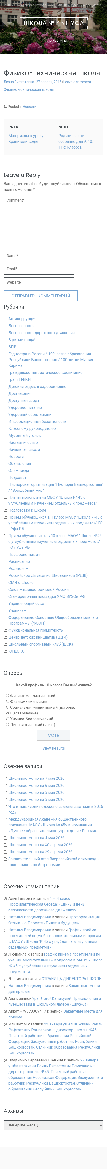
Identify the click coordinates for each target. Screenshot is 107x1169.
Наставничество (23, 442)
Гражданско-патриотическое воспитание (45, 372)
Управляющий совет (27, 603)
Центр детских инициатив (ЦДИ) (38, 637)
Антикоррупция (22, 319)
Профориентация (24, 554)
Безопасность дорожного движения (41, 333)
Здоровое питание (25, 407)
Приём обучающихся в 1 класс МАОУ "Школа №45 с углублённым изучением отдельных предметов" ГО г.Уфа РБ (55, 523)
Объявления (19, 463)
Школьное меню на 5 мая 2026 (36, 792)
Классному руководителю (32, 428)
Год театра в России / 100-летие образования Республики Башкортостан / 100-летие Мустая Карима (50, 360)
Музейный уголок (24, 435)
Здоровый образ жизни (29, 414)
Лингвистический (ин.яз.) (32, 724)
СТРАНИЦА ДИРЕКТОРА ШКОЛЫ (72, 978)
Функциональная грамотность (35, 630)
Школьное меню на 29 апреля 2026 (40, 852)
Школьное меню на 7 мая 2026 (36, 778)
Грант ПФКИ (19, 379)
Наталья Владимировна (29, 917)
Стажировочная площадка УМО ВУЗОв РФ (46, 596)
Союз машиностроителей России (38, 589)
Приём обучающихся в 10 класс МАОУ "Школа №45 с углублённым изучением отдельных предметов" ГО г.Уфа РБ (55, 542)
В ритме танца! (21, 340)
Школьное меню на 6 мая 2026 (36, 785)
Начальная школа (24, 449)
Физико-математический (32, 695)
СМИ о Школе (21, 582)
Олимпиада (18, 470)
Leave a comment (77, 82)
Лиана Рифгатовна (19, 82)
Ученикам (17, 610)
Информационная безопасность (37, 421)
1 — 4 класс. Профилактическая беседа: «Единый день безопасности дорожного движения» (46, 904)
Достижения (19, 393)
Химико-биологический (31, 719)
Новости (29, 106)
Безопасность (21, 326)
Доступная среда (23, 400)
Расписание (19, 561)
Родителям (18, 568)
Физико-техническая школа (29, 89)
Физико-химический (28, 701)
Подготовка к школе (27, 510)
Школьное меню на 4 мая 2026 (36, 838)
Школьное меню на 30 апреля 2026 (40, 845)
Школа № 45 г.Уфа (54, 23)
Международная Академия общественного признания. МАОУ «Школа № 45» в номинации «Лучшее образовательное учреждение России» (52, 825)
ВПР (12, 347)
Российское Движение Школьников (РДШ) (48, 575)
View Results (53, 748)
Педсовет (17, 477)
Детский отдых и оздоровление (37, 386)
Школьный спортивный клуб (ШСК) (40, 644)
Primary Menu (56, 41)
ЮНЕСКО (16, 651)
